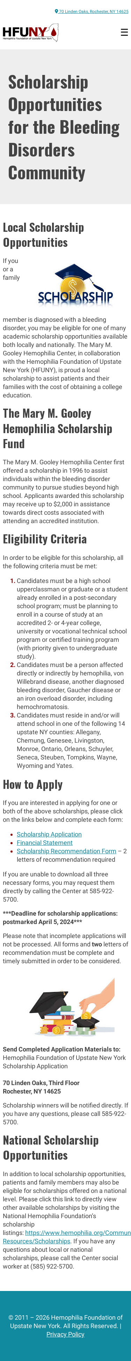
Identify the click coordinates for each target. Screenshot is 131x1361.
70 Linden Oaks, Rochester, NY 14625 (92, 11)
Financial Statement (45, 842)
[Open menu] (124, 32)
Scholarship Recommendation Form (66, 851)
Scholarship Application (49, 834)
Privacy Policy (65, 1334)
